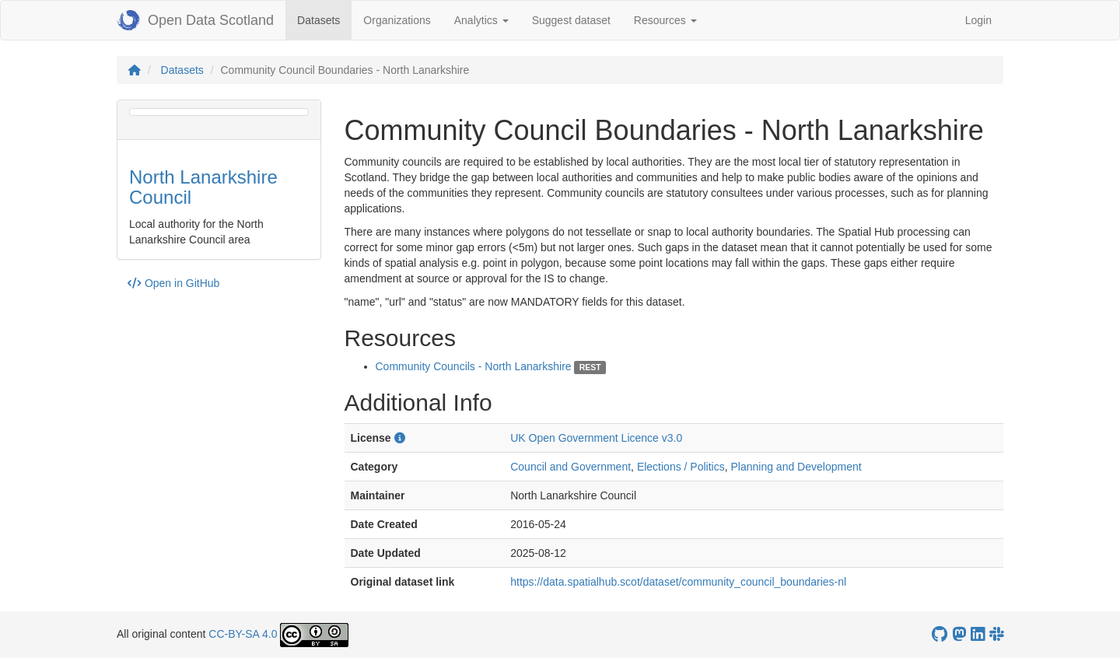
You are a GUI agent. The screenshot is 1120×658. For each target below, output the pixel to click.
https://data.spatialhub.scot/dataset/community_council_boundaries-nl (678, 582)
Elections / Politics (681, 466)
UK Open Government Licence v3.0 (596, 438)
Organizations (396, 20)
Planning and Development (795, 466)
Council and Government (570, 466)
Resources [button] (665, 20)
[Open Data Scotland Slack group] (996, 634)
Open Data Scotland (195, 20)
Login (978, 20)
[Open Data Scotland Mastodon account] (959, 634)
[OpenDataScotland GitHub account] (939, 634)
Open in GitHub (173, 283)
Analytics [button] (481, 20)
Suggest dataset (571, 20)
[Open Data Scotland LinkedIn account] (978, 634)
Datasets (324, 19)
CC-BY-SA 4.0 (242, 634)
